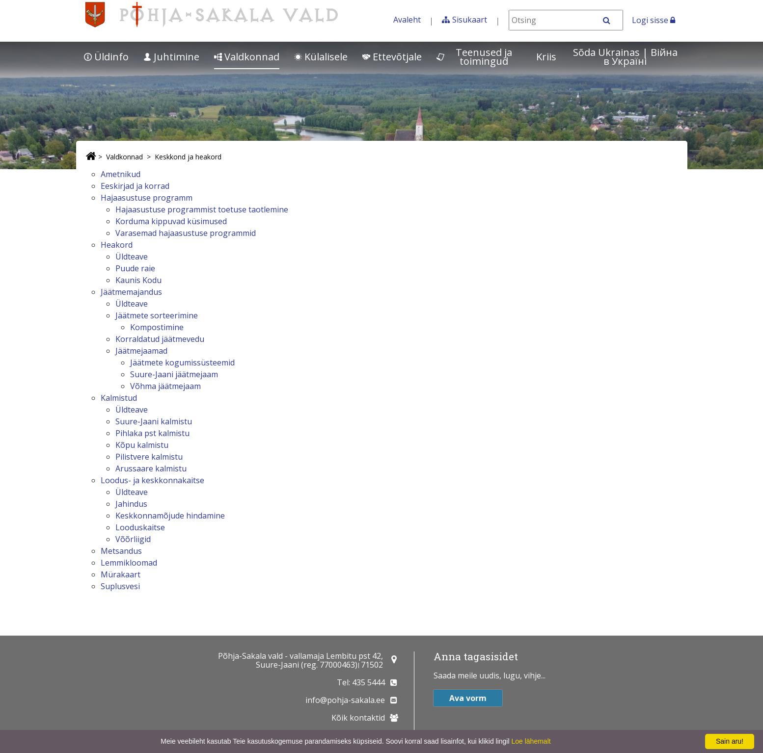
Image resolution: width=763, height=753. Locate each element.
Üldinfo (106, 56)
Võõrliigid (133, 539)
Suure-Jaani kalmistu (153, 421)
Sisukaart (469, 19)
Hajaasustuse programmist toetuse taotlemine (201, 209)
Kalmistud (119, 397)
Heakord (117, 244)
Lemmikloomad (129, 562)
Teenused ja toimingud (474, 57)
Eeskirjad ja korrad (135, 186)
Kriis (546, 56)
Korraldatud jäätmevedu (159, 339)
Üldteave (131, 256)
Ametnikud (120, 174)
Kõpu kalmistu (141, 445)
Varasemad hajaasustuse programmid (185, 233)
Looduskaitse (140, 527)
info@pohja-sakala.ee (345, 700)
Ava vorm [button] (468, 698)
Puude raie (135, 268)
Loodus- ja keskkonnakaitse (152, 480)
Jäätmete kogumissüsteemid (182, 362)
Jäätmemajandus (131, 291)
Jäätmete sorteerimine (156, 315)
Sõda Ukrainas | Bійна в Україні (625, 57)
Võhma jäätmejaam (165, 386)
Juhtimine (171, 56)
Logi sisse (653, 20)
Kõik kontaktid (358, 717)
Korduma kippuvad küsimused (171, 221)
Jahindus (131, 503)
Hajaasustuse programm (146, 197)
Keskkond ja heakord (188, 156)
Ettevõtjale (392, 56)
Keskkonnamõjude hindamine (170, 515)
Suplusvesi (120, 586)
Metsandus (121, 550)
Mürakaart (120, 574)
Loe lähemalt (530, 741)
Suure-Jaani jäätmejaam (174, 374)
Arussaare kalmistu (151, 468)
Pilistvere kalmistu (149, 456)
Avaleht (407, 19)
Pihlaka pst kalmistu (152, 433)
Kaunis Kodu (138, 280)
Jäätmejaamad (141, 350)
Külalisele (321, 56)
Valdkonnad (246, 56)
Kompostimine (157, 327)
